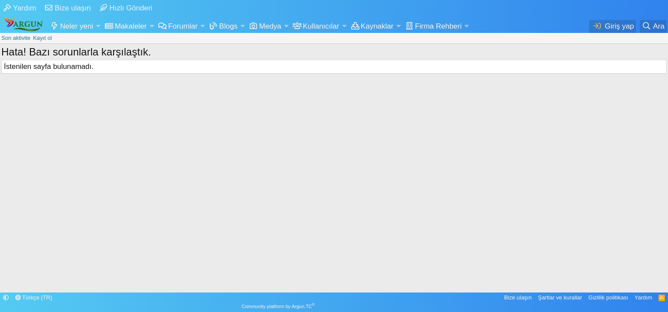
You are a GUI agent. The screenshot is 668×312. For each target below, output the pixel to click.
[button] (98, 26)
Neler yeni (77, 26)
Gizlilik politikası (608, 297)
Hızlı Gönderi (126, 8)
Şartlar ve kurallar (560, 297)
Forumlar (183, 26)
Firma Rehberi (438, 26)
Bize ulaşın (68, 8)
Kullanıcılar (321, 26)
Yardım (19, 8)
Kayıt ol (42, 38)
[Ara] (653, 26)
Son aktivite (15, 38)
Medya (270, 26)
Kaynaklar (377, 26)
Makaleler (131, 26)
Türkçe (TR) (33, 297)
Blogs (228, 26)
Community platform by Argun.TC (278, 306)
